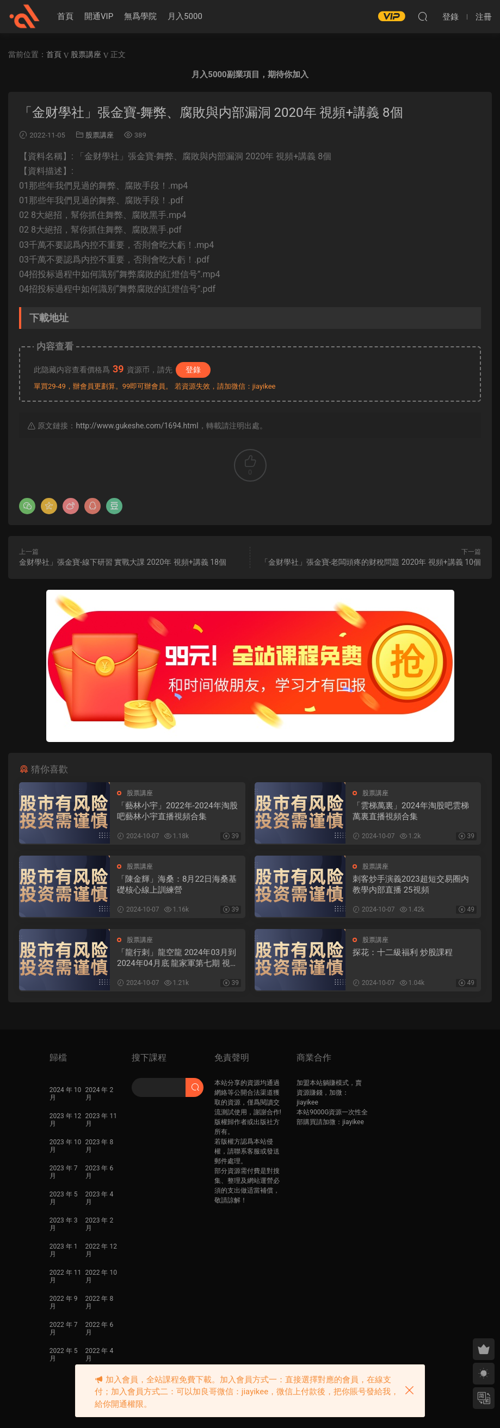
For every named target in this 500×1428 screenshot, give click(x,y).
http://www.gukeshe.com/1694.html (137, 425)
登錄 (193, 369)
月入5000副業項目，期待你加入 (250, 74)
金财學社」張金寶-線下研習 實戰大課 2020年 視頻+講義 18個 (122, 562)
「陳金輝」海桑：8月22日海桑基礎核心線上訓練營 (177, 884)
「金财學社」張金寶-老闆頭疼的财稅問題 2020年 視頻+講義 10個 (371, 562)
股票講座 (99, 135)
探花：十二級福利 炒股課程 (403, 952)
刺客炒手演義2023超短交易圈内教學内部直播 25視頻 (411, 884)
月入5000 (185, 16)
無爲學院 (140, 16)
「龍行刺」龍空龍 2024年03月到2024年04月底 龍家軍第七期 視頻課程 (177, 958)
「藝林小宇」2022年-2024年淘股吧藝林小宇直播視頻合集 (177, 811)
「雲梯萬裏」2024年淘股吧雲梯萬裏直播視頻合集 (411, 811)
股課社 (24, 16)
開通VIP (98, 16)
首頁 (65, 16)
